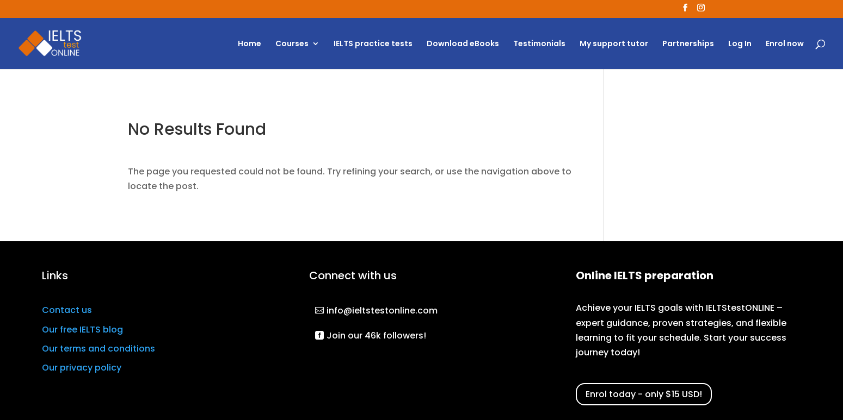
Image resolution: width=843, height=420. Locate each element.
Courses (292, 44)
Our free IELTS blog (82, 329)
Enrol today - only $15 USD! (644, 394)
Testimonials (539, 44)
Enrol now (785, 44)
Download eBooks (463, 44)
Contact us (67, 310)
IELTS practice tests (373, 44)
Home (249, 44)
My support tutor (614, 44)
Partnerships (688, 44)
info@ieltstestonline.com (382, 310)
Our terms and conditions (98, 348)
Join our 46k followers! (376, 335)
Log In (740, 44)
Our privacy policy (81, 367)
